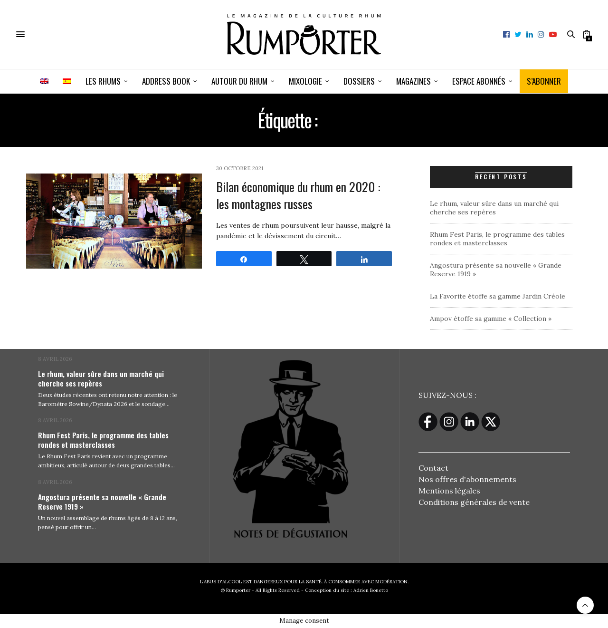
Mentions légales (449, 490)
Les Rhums (103, 81)
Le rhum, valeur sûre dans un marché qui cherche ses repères (494, 207)
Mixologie (305, 81)
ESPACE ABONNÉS (478, 81)
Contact (433, 468)
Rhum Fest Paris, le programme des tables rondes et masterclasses (497, 238)
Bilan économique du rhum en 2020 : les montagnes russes (298, 195)
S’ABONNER (544, 81)
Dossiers (359, 81)
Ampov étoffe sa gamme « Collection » (490, 318)
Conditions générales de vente (474, 502)
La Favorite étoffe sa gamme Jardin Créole (497, 296)
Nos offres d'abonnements (467, 479)
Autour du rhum (239, 81)
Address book (166, 81)
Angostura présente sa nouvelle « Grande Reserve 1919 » (102, 502)
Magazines (413, 81)
